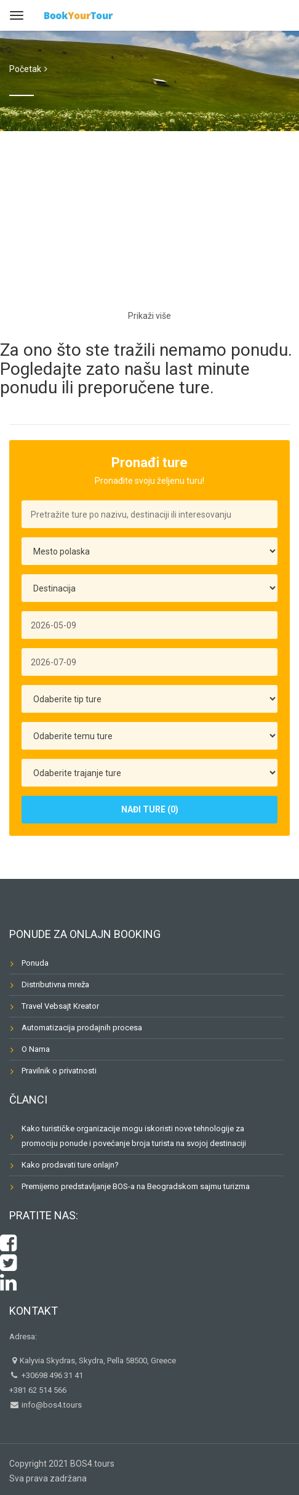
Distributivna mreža (55, 984)
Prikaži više (149, 316)
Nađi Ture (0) (149, 809)
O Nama (36, 1049)
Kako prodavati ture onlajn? (70, 1164)
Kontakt (33, 1310)
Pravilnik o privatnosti (59, 1070)
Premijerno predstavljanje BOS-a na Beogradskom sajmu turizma (136, 1186)
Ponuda (35, 963)
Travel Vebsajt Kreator (60, 1006)
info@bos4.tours (51, 1404)
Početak (25, 69)
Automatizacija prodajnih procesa (82, 1027)
